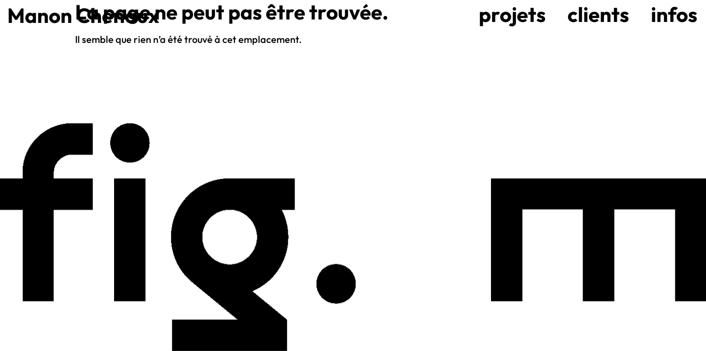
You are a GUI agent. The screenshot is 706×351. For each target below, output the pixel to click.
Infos (674, 14)
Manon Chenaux (83, 15)
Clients (598, 14)
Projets (512, 14)
